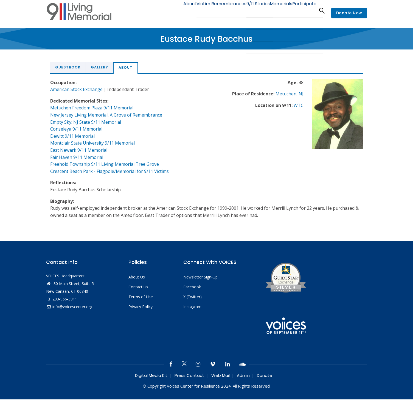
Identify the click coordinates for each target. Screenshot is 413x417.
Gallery (99, 67)
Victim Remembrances (207, 10)
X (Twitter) (192, 296)
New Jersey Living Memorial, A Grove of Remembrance (106, 115)
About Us (136, 277)
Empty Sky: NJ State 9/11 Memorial (85, 122)
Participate (302, 10)
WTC (299, 105)
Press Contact (189, 375)
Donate (264, 375)
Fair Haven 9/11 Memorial (76, 157)
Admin (243, 375)
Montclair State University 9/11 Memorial (92, 143)
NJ (301, 94)
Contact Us (138, 286)
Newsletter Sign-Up (200, 277)
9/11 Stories (248, 10)
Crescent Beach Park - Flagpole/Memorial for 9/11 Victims (109, 171)
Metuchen (286, 94)
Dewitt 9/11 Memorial (72, 136)
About (172, 10)
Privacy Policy (140, 306)
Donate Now (349, 13)
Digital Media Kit (151, 375)
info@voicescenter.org (69, 306)
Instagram (192, 306)
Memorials (275, 10)
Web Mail (220, 375)
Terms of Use (140, 296)
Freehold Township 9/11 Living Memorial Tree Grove (104, 164)
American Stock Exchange (76, 89)
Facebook (192, 286)
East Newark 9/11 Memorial (78, 150)
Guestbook (68, 67)
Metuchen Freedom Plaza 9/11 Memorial (91, 108)
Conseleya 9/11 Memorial (76, 129)
